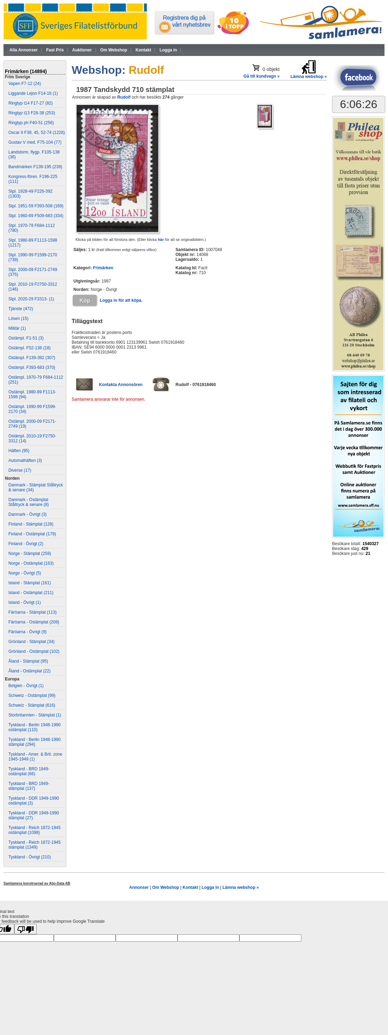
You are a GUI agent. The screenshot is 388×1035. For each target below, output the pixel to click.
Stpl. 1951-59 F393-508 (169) (35, 206)
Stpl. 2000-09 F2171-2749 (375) (32, 272)
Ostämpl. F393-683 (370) (31, 367)
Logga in (168, 50)
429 (364, 548)
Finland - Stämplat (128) (30, 524)
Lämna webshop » (240, 887)
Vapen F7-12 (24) (24, 83)
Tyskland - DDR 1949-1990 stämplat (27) (33, 815)
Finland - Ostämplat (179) (32, 533)
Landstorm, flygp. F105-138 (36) (34, 154)
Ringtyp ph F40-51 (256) (31, 122)
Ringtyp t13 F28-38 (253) (31, 112)
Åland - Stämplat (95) (28, 661)
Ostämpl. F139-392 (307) (31, 357)
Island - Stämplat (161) (29, 582)
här (161, 239)
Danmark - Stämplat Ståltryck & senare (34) (35, 487)
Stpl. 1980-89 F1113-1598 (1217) (32, 243)
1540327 (370, 543)
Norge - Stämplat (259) (29, 553)
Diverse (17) (19, 470)
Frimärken (103, 267)
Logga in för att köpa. (121, 300)
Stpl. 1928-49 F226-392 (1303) (30, 194)
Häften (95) (18, 450)
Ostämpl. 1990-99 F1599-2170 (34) (32, 409)
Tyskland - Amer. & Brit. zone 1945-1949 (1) (35, 757)
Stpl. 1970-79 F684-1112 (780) (31, 228)
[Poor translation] (25, 929)
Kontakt (143, 50)
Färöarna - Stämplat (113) (32, 612)
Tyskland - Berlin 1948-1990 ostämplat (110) (34, 727)
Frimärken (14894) (26, 71)
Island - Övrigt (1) (24, 602)
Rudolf (123, 97)
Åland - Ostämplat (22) (29, 671)
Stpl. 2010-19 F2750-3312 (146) (32, 287)
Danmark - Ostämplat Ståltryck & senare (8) (28, 502)
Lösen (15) (18, 318)
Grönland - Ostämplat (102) (33, 651)
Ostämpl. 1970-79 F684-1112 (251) (35, 380)
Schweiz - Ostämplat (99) (32, 695)
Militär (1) (17, 328)
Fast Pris (55, 50)
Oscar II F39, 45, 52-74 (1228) (36, 132)
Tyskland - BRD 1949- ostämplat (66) (28, 771)
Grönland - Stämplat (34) (31, 641)
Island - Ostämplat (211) (30, 592)
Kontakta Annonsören (121, 384)
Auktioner (82, 50)
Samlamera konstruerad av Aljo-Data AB (36, 883)
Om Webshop (113, 50)
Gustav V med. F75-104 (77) (35, 142)
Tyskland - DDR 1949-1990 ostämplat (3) (33, 801)
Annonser (139, 887)
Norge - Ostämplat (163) (30, 563)
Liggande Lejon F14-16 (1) (33, 93)
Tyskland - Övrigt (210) (29, 857)
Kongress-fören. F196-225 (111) (32, 179)
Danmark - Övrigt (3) (27, 514)
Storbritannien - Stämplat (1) (34, 715)
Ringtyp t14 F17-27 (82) (30, 103)
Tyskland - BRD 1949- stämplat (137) (28, 786)
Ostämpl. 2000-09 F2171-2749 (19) (32, 424)
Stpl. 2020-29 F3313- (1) (31, 299)
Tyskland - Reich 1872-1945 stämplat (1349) (34, 845)
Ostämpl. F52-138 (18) (29, 347)
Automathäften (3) (25, 460)
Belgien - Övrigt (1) (26, 685)
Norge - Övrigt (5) (24, 573)
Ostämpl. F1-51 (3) (26, 338)
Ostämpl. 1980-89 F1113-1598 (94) (32, 394)
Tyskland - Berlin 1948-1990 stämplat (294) (34, 742)
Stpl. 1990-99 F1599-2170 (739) (32, 257)
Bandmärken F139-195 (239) (35, 166)
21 (368, 553)
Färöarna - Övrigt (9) (27, 631)
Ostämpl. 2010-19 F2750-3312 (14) (32, 438)
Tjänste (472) (20, 308)
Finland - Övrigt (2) (25, 543)
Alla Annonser (23, 50)
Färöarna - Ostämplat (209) (33, 622)
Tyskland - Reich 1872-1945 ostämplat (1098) (34, 830)
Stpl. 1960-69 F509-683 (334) (35, 215)
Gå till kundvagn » (262, 76)
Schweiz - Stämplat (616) (31, 705)
